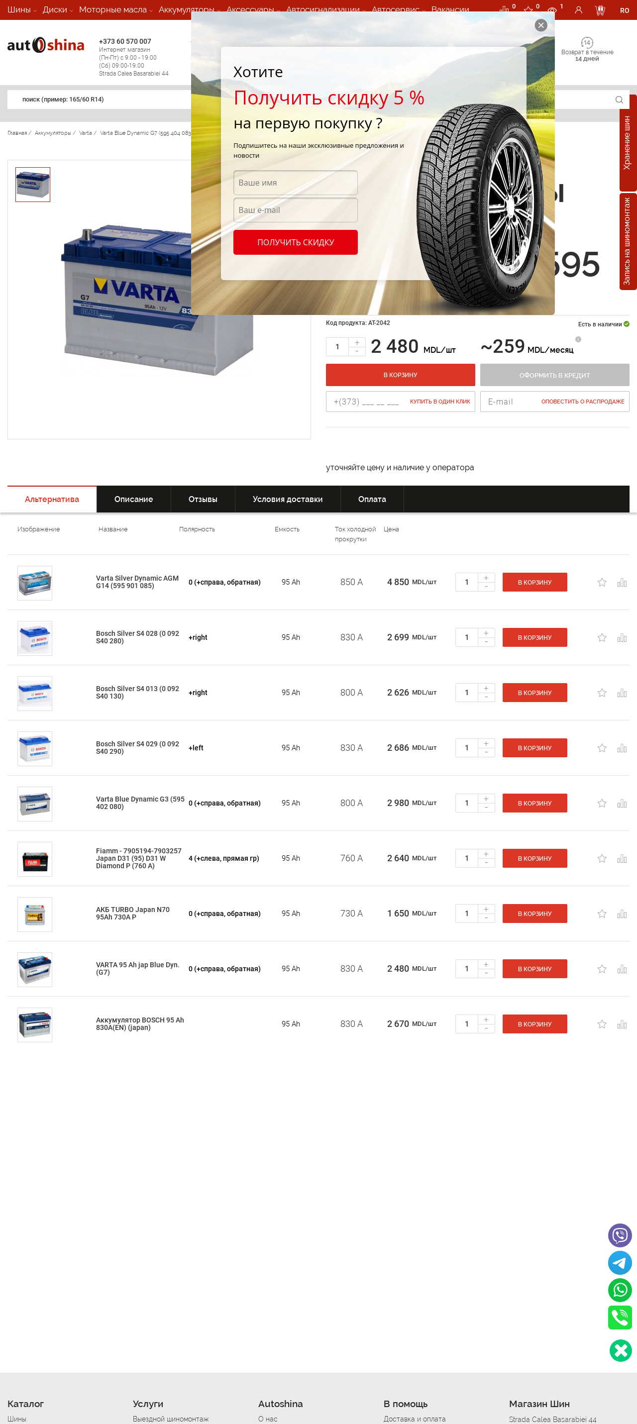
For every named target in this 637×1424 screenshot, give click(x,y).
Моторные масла (113, 9)
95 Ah (291, 582)
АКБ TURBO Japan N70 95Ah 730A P (133, 913)
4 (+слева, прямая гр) (224, 858)
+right (198, 637)
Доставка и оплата (415, 1419)
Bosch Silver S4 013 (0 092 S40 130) (137, 692)
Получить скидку (295, 242)
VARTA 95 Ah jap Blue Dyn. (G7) (138, 968)
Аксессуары (250, 9)
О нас (268, 1419)
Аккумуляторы (186, 9)
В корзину (401, 375)
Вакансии (450, 9)
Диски (55, 9)
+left (196, 748)
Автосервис (396, 9)
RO (625, 10)
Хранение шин (627, 143)
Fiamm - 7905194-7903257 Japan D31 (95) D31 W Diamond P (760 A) (139, 858)
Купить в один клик (440, 402)
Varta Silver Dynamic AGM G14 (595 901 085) (137, 582)
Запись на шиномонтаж (627, 242)
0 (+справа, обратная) (225, 582)
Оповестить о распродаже (583, 402)
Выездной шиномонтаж (171, 1419)
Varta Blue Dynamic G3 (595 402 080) (140, 803)
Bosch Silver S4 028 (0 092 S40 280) (137, 637)
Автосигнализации (323, 9)
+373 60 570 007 (142, 57)
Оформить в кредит (555, 375)
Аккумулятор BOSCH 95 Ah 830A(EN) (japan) (140, 1023)
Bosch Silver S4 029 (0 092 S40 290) (137, 747)
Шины (19, 9)
